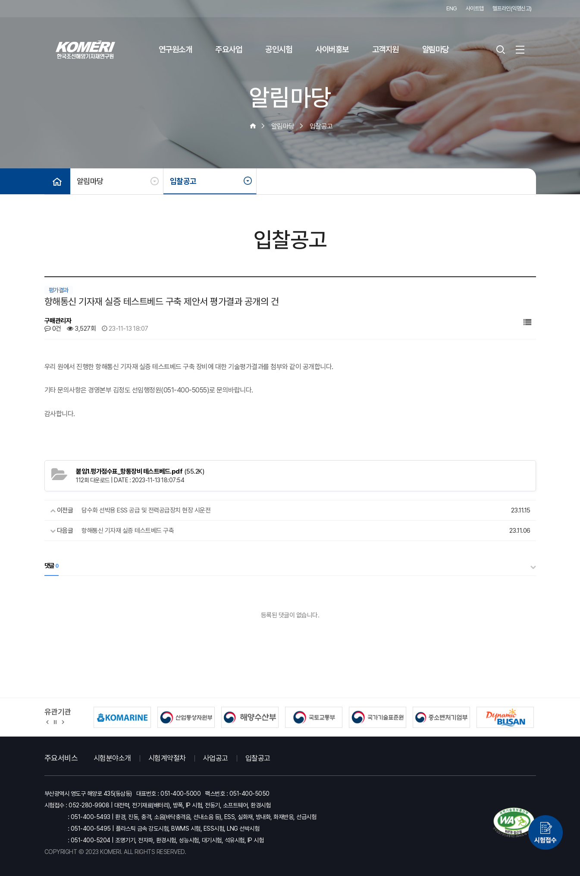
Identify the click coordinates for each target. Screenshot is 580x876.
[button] (47, 721)
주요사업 (228, 49)
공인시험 (278, 49)
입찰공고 (183, 181)
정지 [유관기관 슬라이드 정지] (55, 721)
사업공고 (215, 758)
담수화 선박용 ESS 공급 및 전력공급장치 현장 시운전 (146, 510)
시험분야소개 (112, 758)
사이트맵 (475, 8)
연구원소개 (175, 49)
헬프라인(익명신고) (512, 8)
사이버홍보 (332, 49)
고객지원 (385, 49)
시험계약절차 (167, 758)
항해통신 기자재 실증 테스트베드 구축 (128, 530)
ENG (451, 8)
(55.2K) (140, 471)
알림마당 (435, 49)
